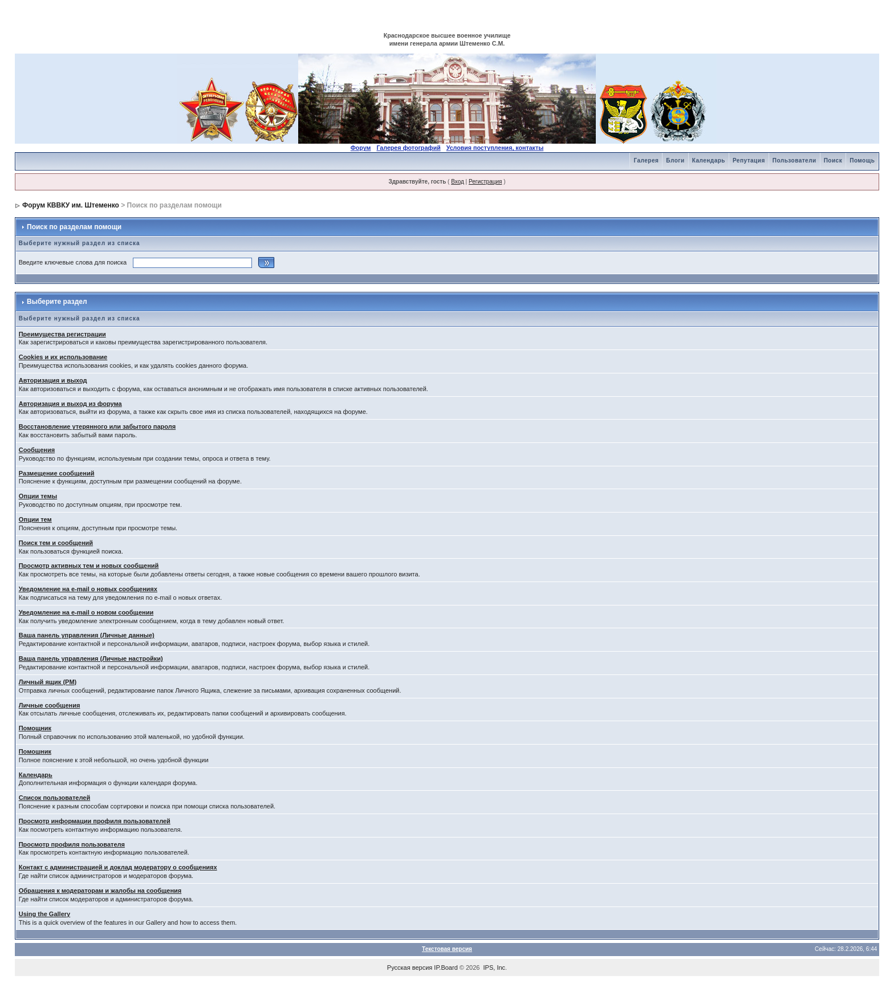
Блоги (675, 160)
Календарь (708, 160)
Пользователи (794, 160)
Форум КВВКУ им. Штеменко (70, 205)
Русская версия (409, 967)
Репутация (749, 160)
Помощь (862, 160)
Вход (457, 181)
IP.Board (445, 967)
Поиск (833, 160)
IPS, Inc (494, 967)
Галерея (646, 160)
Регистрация (485, 181)
